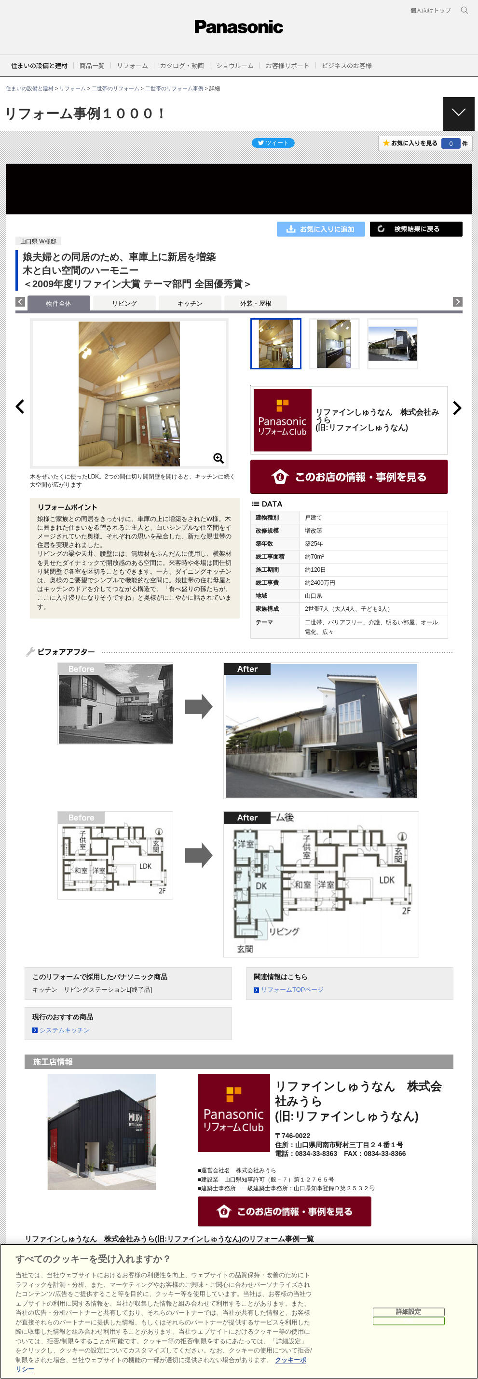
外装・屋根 (256, 303)
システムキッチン (65, 1030)
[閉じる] (467, 1311)
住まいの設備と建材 (39, 65)
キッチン (190, 303)
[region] (239, 1311)
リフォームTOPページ (292, 989)
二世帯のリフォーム (115, 88)
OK (408, 1320)
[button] (92, 65)
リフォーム (72, 88)
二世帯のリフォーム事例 (174, 88)
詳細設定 (409, 1312)
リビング (124, 303)
